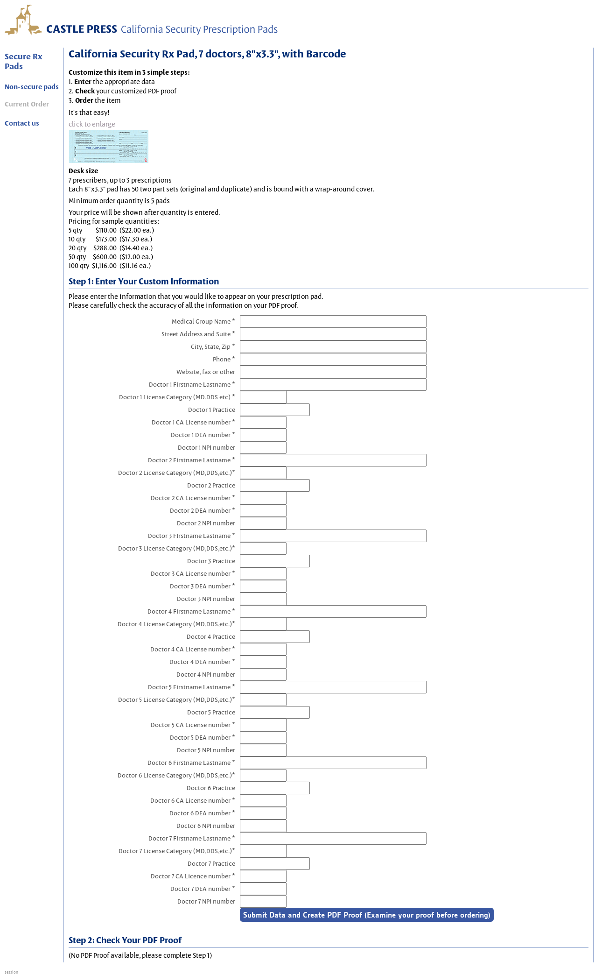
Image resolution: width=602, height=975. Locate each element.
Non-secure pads (32, 87)
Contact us (22, 123)
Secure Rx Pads (23, 61)
